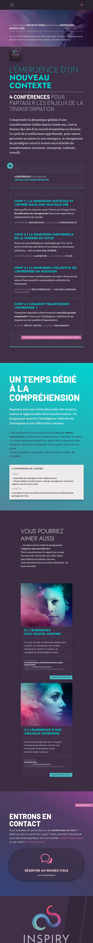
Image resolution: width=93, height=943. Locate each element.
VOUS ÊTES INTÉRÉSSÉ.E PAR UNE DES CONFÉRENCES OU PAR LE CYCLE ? (46, 337)
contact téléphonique (71, 840)
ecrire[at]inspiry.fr (35, 844)
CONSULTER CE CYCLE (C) (59, 776)
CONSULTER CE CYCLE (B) (59, 678)
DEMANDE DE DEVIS (81, 807)
